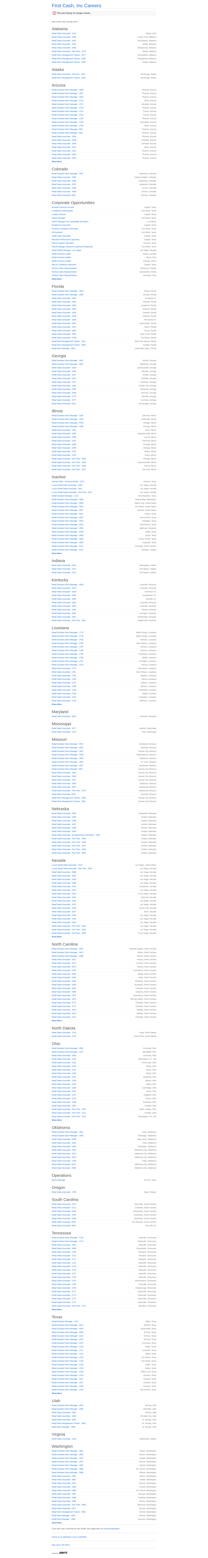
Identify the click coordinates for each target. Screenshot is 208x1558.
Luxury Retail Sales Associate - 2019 (67, 865)
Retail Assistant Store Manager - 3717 (67, 104)
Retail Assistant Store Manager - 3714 (67, 100)
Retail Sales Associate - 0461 (64, 1245)
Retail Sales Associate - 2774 (64, 1302)
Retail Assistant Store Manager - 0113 (67, 1336)
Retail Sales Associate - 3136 (64, 1066)
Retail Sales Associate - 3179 (64, 1098)
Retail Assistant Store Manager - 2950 (67, 758)
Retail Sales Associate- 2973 (64, 1508)
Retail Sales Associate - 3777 (64, 400)
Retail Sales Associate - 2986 (64, 1490)
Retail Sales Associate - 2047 (64, 375)
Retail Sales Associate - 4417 (64, 1017)
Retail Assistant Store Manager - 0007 (67, 510)
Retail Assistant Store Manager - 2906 (67, 90)
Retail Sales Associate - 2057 (64, 378)
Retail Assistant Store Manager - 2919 (67, 97)
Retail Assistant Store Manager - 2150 (67, 1365)
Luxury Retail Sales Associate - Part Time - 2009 (72, 868)
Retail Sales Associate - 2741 (64, 1281)
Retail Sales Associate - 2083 (64, 1055)
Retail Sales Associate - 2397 (64, 441)
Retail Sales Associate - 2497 (64, 824)
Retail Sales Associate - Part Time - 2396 (69, 466)
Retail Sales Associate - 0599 (64, 1139)
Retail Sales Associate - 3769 (64, 1161)
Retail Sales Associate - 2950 (64, 783)
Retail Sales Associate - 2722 (64, 1266)
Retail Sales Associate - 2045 (64, 371)
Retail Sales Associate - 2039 (64, 368)
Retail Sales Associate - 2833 (64, 313)
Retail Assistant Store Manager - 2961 (67, 1451)
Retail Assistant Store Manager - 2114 (67, 1354)
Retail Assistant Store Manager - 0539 (67, 423)
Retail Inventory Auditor (61, 254)
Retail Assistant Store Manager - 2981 (67, 1465)
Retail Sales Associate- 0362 (64, 195)
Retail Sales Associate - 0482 (64, 974)
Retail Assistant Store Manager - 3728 (67, 122)
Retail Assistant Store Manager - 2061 (67, 364)
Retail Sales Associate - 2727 (64, 1273)
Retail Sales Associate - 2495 (64, 817)
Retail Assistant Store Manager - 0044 (67, 524)
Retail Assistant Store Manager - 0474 (67, 952)
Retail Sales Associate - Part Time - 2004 (69, 930)
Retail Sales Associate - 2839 (64, 316)
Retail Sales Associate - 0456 (64, 595)
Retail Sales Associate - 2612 (64, 1150)
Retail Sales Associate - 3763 (64, 451)
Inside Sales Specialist (61, 236)
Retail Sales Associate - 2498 (64, 828)
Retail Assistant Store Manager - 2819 (67, 291)
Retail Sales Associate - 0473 (64, 967)
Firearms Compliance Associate (65, 229)
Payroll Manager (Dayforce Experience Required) (72, 247)
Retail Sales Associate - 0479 (64, 970)
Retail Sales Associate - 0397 (64, 184)
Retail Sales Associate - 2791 (64, 697)
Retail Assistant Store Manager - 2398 (67, 426)
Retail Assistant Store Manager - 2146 (67, 1361)
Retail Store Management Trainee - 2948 (69, 798)
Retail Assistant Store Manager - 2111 (67, 1350)
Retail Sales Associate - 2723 (64, 1270)
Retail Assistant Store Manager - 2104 (67, 1347)
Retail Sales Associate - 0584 (64, 599)
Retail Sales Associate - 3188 (64, 1102)
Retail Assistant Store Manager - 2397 (67, 415)
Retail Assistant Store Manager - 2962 (67, 1454)
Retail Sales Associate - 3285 (64, 37)
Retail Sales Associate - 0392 (64, 177)
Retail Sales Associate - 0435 (64, 1215)
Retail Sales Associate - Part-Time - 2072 (69, 51)
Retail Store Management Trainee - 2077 (69, 55)
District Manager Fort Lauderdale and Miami (70, 222)
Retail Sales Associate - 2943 (64, 776)
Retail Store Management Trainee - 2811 (69, 341)
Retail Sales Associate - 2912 (64, 147)
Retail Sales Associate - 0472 (64, 963)
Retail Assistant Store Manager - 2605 (67, 1136)
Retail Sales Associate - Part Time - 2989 (69, 1505)
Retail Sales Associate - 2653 (64, 1416)
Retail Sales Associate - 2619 (64, 1157)
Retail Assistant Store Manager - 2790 (67, 658)
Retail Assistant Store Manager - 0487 (67, 949)
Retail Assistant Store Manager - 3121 (67, 1052)
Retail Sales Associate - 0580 (64, 298)
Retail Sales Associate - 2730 (64, 1277)
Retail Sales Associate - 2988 (64, 1497)
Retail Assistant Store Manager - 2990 (67, 1472)
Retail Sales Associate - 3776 (64, 396)
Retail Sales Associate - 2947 (64, 780)
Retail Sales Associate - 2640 (64, 613)
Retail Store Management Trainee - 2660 (69, 1423)
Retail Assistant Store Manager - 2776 (67, 632)
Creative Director (59, 214)
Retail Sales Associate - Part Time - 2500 (69, 853)
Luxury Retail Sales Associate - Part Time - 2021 (72, 492)
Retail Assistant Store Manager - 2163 (67, 1372)
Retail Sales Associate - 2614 (64, 1154)
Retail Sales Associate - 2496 (64, 821)
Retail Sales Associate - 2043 (64, 919)
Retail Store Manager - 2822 (63, 348)
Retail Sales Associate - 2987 (64, 1494)
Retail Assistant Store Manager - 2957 (67, 765)
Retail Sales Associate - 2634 (64, 606)
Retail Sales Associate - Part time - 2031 (68, 74)
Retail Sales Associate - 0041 (64, 716)
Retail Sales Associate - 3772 (64, 1006)
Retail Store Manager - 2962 (63, 1515)
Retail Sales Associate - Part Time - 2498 (69, 849)
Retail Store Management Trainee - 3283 (69, 59)
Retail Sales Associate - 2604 (64, 1143)
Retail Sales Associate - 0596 (64, 872)
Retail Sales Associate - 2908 (64, 140)
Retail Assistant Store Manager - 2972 (67, 1462)
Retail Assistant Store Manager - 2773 (67, 1241)
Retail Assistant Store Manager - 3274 (67, 665)
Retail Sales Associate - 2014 (64, 890)
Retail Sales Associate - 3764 (64, 455)
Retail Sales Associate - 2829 (64, 309)
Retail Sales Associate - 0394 (64, 181)
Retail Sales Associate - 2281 (64, 430)
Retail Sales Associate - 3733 (64, 1036)
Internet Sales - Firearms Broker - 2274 (68, 481)
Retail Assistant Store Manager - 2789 (67, 654)
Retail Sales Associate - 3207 (64, 1106)
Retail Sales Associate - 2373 (64, 572)
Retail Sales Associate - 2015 (64, 894)
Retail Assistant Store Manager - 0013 (67, 1325)
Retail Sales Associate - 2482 (64, 389)
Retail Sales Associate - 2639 (64, 610)
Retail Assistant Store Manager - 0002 (67, 503)
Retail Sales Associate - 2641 (64, 617)
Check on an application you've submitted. (69, 1537)
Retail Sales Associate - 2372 (64, 569)
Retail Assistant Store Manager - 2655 (67, 1409)
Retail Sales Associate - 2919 (64, 154)
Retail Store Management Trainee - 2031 (69, 78)
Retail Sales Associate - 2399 (64, 448)
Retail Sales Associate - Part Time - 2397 (69, 469)
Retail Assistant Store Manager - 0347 (67, 1339)
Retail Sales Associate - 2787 (64, 683)
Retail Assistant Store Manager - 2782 (67, 640)
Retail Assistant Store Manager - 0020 (67, 521)
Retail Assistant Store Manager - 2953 (67, 762)
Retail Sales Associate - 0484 (64, 981)
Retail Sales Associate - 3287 (64, 41)
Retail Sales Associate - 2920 (64, 158)
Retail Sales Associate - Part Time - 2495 (69, 839)
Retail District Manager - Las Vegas (66, 250)
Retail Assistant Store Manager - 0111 (67, 546)
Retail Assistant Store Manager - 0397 (67, 174)
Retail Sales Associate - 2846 (64, 320)
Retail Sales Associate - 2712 (64, 1256)
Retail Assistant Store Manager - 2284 (67, 1386)
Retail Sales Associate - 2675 (64, 995)
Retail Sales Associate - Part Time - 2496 (69, 842)
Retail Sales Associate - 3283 (64, 48)
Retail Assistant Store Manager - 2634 (67, 584)
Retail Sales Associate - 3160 (64, 1084)
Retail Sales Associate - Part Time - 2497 (69, 846)
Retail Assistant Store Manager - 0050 (67, 528)
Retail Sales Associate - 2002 (64, 876)
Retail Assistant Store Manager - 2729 (67, 1238)
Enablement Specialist (61, 225)
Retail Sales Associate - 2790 (64, 693)
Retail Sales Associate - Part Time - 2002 (69, 926)
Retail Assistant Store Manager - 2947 (67, 751)
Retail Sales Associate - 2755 (64, 1284)
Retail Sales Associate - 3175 (64, 1095)
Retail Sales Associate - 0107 (64, 1204)
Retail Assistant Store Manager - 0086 (67, 542)
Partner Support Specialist (63, 243)
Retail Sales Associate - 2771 (64, 1291)
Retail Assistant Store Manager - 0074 (67, 744)
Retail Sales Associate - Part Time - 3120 (69, 1116)
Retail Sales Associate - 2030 (64, 915)
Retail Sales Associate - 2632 (64, 602)
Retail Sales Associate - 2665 (64, 992)
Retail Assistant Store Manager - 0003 (67, 506)
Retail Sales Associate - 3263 (64, 334)
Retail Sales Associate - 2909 (64, 143)
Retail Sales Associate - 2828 (64, 305)
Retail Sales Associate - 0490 (64, 985)
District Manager (58, 218)
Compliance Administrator (62, 211)
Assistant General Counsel (63, 207)
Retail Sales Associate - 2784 (64, 679)
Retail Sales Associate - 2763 (64, 1288)
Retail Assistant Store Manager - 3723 (67, 111)
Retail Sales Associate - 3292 (64, 44)
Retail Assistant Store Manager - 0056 (67, 532)
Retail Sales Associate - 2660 (64, 1420)
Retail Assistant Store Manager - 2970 (67, 1458)
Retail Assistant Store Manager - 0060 (67, 539)
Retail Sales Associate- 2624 (64, 1164)
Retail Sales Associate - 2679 (64, 999)
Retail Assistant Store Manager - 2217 (67, 1379)
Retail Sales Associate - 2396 (64, 437)
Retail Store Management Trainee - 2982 (69, 1512)
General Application (111, 1529)
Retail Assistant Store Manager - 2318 (67, 1390)
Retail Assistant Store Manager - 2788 (67, 650)
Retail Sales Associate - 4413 (64, 1010)
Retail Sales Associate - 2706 (64, 1252)
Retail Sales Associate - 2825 (64, 302)
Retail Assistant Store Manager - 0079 (67, 1329)
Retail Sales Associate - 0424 (64, 565)
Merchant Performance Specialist (65, 239)
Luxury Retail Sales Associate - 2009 (67, 485)
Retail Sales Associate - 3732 (64, 1032)
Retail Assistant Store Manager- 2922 (67, 133)
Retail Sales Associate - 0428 (64, 592)
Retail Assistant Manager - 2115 (65, 496)
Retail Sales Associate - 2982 (64, 1487)
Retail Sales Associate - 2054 (64, 922)
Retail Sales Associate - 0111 (64, 1208)
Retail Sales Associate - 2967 (64, 1480)
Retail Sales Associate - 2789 (64, 690)
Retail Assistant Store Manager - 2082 (67, 1048)
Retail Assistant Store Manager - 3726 (67, 118)
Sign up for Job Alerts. (61, 1545)
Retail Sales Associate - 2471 (64, 382)
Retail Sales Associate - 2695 (64, 1248)
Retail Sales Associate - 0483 (64, 977)
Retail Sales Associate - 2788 (64, 686)
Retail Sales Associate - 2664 (64, 988)
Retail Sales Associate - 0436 (64, 1218)
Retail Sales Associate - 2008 (64, 883)
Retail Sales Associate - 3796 (64, 338)
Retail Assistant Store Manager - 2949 (67, 755)
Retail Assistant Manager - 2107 (65, 1321)
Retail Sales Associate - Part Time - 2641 (69, 620)
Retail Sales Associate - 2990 (64, 1501)
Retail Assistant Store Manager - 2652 (67, 1405)
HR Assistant (57, 232)
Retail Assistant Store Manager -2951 (67, 769)
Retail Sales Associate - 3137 (64, 1070)
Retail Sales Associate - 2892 (64, 330)
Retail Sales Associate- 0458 (64, 1225)
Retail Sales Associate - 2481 (64, 386)
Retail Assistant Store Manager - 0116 (67, 550)
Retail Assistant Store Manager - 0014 (67, 514)
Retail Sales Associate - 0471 (64, 959)
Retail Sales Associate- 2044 (64, 404)
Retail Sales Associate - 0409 (64, 1211)
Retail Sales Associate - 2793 (64, 701)
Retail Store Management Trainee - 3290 (69, 62)
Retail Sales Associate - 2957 (64, 787)
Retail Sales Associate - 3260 (64, 393)
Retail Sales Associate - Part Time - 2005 (69, 933)
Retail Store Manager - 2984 (63, 1519)
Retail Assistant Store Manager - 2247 (67, 1382)
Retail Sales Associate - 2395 (64, 433)
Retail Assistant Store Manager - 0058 (67, 535)
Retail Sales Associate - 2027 (64, 912)
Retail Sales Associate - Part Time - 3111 (69, 1113)
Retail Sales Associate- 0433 (64, 1222)
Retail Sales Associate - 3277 (64, 728)
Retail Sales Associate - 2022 (64, 904)
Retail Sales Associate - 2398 (64, 444)
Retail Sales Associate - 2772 (64, 1295)
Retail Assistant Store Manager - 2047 (67, 360)
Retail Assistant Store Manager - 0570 (67, 1343)
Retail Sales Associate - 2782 (64, 676)
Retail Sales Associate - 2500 (64, 831)
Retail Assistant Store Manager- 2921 (67, 129)
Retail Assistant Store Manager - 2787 (67, 647)
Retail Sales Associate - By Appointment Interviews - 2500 (76, 835)
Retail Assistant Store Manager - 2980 (67, 499)
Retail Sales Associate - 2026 (64, 908)
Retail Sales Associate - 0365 (64, 813)
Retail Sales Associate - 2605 (64, 1146)
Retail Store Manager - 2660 (63, 1427)
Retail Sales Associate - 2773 (64, 1299)
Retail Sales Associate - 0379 (64, 588)
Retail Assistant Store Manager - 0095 (67, 1332)
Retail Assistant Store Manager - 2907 (67, 93)
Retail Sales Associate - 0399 (64, 191)
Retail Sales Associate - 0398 (64, 188)
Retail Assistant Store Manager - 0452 (67, 747)
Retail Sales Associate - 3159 (64, 1080)
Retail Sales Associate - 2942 (64, 773)
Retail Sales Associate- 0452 (64, 794)
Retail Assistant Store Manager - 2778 (67, 636)
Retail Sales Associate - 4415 (64, 1013)
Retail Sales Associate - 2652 (64, 1412)
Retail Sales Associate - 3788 (64, 1192)
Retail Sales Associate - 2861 (64, 323)
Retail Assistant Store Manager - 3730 (67, 126)
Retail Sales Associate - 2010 (64, 886)
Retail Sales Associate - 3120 (64, 1059)
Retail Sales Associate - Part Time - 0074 (69, 791)
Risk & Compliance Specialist (64, 265)
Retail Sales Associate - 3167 (64, 1091)
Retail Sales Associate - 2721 (64, 1263)
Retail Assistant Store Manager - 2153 (67, 1368)
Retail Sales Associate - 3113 (64, 33)
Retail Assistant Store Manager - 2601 (67, 1132)
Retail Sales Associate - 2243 (64, 1439)
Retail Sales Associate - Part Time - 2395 (69, 462)
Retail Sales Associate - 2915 (64, 151)
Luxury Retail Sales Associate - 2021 (67, 489)
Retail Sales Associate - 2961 (64, 1476)
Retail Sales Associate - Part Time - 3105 (69, 1109)
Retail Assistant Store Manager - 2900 (67, 295)
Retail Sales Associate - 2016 (64, 897)
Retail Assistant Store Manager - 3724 (67, 115)
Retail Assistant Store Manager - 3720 (67, 108)
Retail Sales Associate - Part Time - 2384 (69, 459)
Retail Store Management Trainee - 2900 (69, 345)
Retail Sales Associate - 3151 (64, 1077)
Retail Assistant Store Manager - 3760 (67, 419)
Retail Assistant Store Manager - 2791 (67, 661)
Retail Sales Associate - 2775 (64, 668)
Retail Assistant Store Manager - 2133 (67, 1357)
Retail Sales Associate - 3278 (64, 732)
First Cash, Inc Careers (76, 5)
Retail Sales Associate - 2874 (64, 327)
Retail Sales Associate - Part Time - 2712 (69, 1306)
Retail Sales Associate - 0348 (64, 1168)
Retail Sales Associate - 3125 (64, 1062)
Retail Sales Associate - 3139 (64, 1073)
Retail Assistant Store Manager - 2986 (67, 1469)
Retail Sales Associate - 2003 (64, 879)
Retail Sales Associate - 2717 (64, 1259)
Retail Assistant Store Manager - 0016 (67, 517)
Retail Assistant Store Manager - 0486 (67, 956)
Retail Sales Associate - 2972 (64, 1483)
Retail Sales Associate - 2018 (64, 901)
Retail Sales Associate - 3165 (64, 1088)
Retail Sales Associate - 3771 (64, 1003)
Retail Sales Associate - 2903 (64, 136)
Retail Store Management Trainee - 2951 (69, 801)
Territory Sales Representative (64, 268)
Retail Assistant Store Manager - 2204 (67, 1375)
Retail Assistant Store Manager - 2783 (67, 643)
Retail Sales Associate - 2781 (64, 672)
